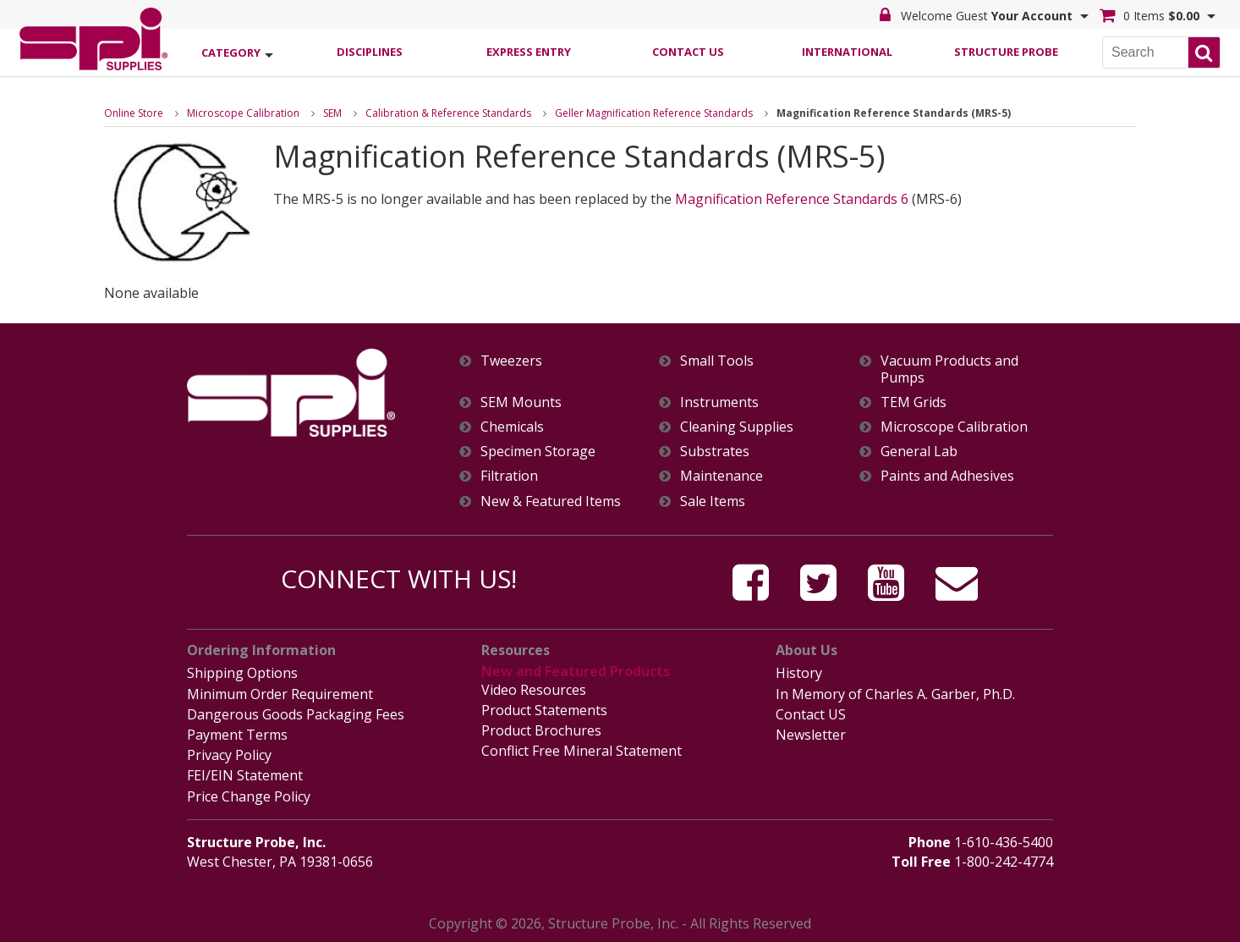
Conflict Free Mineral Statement (581, 750)
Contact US (811, 714)
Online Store (133, 113)
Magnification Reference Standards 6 (791, 199)
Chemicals (512, 427)
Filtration (509, 476)
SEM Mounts (521, 402)
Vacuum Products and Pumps (949, 369)
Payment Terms (237, 734)
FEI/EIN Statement (245, 775)
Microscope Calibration (243, 113)
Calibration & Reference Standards (448, 113)
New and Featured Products (575, 671)
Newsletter (811, 734)
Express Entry (528, 51)
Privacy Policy (229, 755)
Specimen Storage (537, 451)
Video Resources (533, 689)
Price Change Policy (248, 796)
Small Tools (717, 361)
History (799, 673)
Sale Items (712, 501)
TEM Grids (913, 402)
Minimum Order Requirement (280, 694)
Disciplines (370, 51)
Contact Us (688, 51)
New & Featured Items (550, 501)
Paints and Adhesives (947, 476)
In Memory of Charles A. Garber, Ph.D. (895, 694)
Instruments (719, 402)
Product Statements (544, 710)
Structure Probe (1006, 51)
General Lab (919, 451)
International (847, 51)
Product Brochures (541, 730)
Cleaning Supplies (736, 427)
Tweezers (511, 361)
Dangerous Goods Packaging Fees (295, 714)
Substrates (714, 451)
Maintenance (721, 476)
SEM (332, 113)
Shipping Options (242, 673)
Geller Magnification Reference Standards (654, 113)
